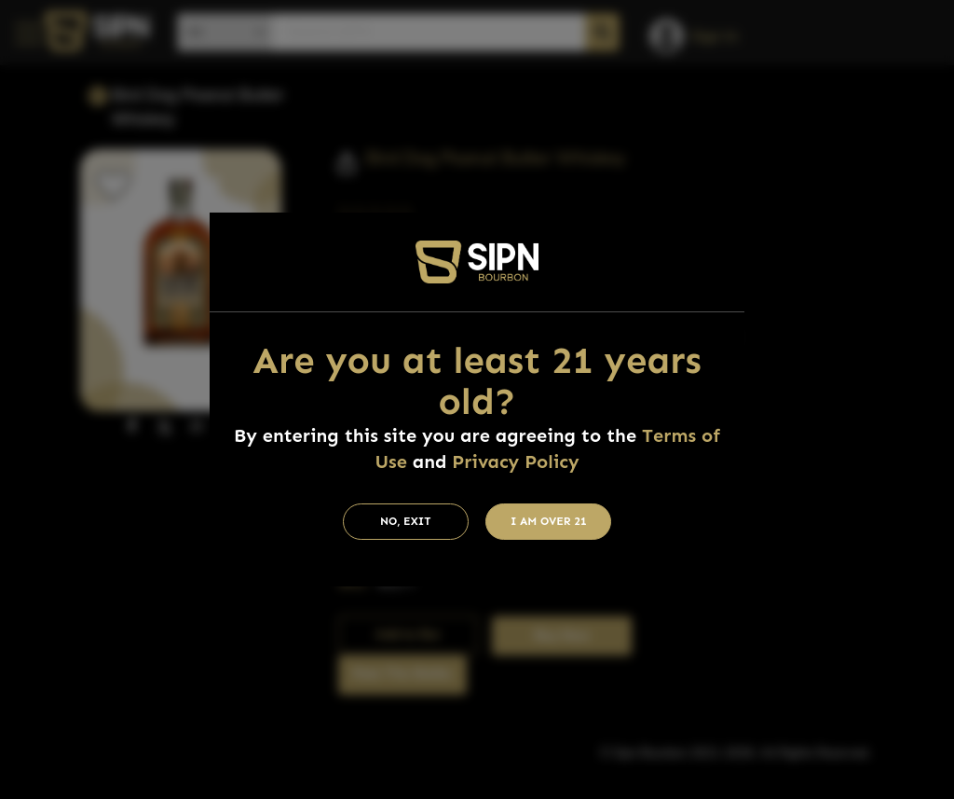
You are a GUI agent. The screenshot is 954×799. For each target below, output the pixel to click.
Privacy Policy (515, 461)
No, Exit (405, 521)
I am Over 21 (549, 521)
